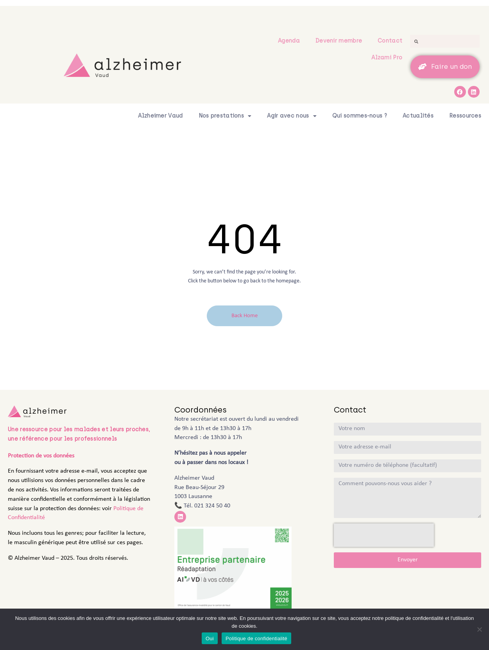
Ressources (465, 115)
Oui (210, 638)
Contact (390, 41)
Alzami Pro (386, 57)
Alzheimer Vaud (160, 115)
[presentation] (384, 535)
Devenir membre (338, 41)
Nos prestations (225, 116)
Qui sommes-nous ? (359, 115)
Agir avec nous (292, 116)
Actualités (418, 115)
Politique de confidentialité (256, 638)
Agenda (289, 41)
